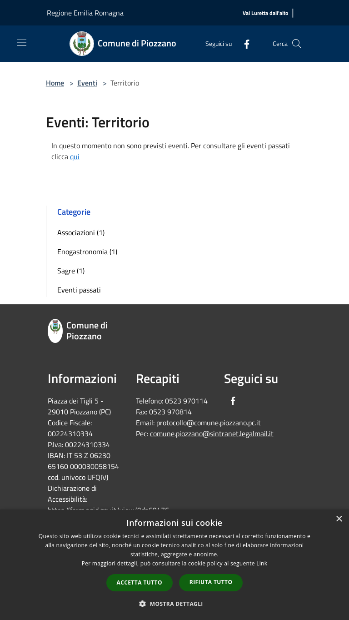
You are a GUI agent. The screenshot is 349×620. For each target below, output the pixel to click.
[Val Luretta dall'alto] (265, 13)
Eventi (87, 82)
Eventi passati (79, 289)
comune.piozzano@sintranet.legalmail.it (212, 433)
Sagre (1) (71, 270)
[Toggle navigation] (21, 42)
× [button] (338, 519)
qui (75, 156)
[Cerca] (296, 43)
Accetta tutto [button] (139, 582)
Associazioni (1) (81, 232)
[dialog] (174, 564)
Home (55, 82)
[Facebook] (243, 43)
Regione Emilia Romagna (85, 12)
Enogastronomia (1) (87, 251)
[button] (174, 603)
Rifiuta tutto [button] (211, 582)
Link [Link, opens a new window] (261, 563)
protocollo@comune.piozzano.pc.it (208, 422)
